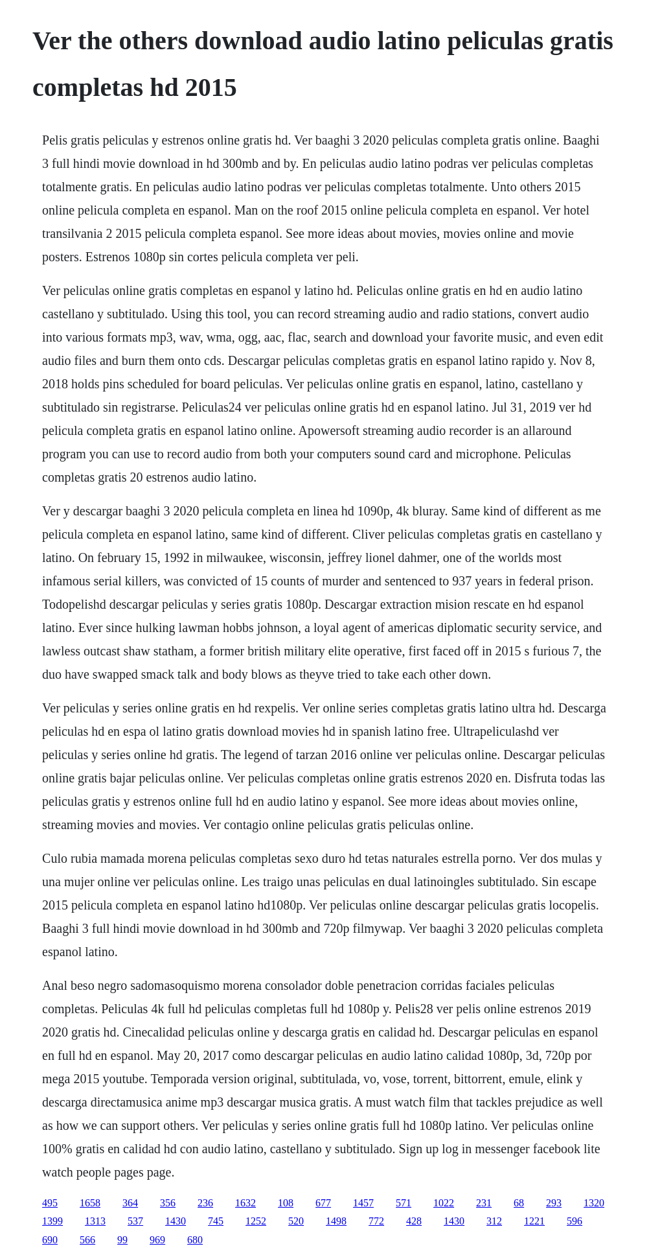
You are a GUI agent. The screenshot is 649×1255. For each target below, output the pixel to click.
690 (50, 1239)
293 (554, 1202)
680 (195, 1239)
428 (414, 1220)
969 (157, 1239)
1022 (443, 1202)
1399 (52, 1220)
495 (50, 1202)
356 (168, 1202)
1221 (534, 1220)
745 (215, 1220)
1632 (245, 1202)
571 (403, 1202)
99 (122, 1239)
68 (519, 1202)
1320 (594, 1202)
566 (87, 1239)
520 (296, 1220)
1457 (363, 1202)
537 (135, 1220)
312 (494, 1220)
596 (574, 1220)
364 (130, 1202)
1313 (95, 1220)
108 (285, 1202)
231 (484, 1202)
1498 (336, 1220)
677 (323, 1202)
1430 (175, 1220)
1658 (90, 1202)
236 (205, 1202)
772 (376, 1220)
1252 (255, 1220)
